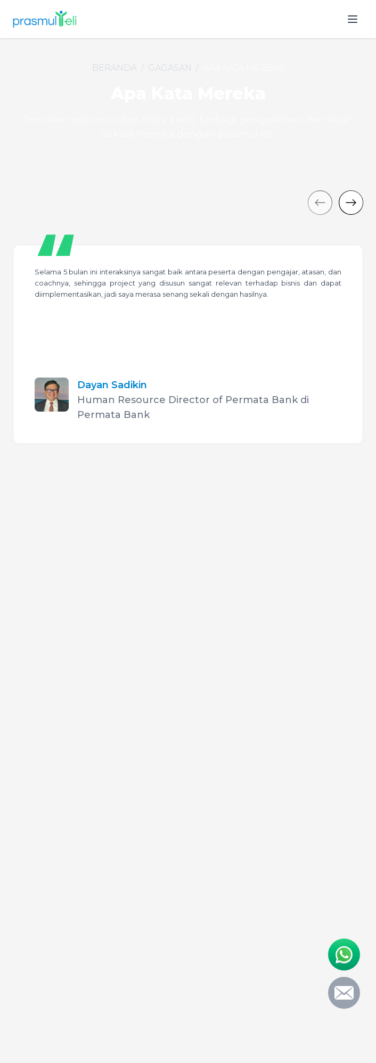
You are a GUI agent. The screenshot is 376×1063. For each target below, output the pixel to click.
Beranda (114, 68)
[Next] (351, 202)
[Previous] (320, 202)
